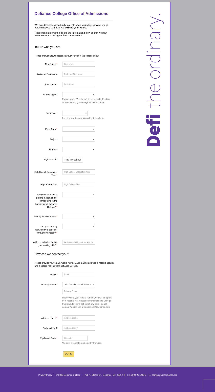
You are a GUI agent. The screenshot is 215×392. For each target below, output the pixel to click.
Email (53, 274)
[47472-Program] (78, 149)
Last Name (51, 84)
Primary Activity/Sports (45, 216)
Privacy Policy (45, 375)
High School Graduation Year (45, 173)
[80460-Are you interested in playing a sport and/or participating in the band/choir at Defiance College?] (78, 194)
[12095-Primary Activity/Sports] (78, 216)
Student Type (50, 94)
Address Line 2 (50, 328)
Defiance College (72, 375)
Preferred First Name (47, 74)
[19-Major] (78, 139)
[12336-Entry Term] (78, 129)
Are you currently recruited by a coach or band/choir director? (46, 229)
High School (50, 159)
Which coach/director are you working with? (45, 244)
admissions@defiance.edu (165, 375)
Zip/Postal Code (48, 338)
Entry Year (51, 113)
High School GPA (48, 184)
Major (53, 139)
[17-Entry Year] (75, 113)
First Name (51, 64)
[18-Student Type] (78, 94)
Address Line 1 (49, 318)
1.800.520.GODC (137, 375)
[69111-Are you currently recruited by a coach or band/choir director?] (78, 226)
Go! (68, 354)
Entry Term (51, 129)
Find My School (72, 159)
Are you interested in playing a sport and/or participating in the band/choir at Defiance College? (46, 200)
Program (53, 149)
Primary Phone (49, 284)
